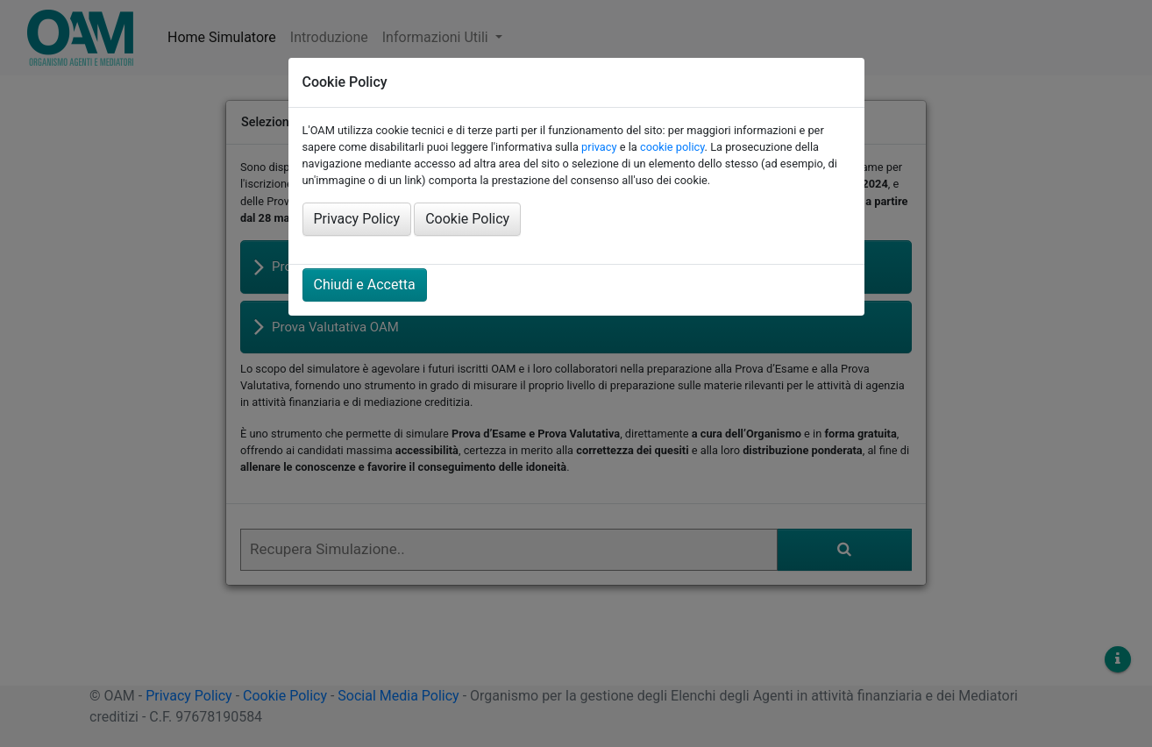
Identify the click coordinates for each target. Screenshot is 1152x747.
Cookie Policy (467, 218)
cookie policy (672, 146)
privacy (598, 146)
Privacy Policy (357, 218)
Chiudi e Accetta (365, 284)
